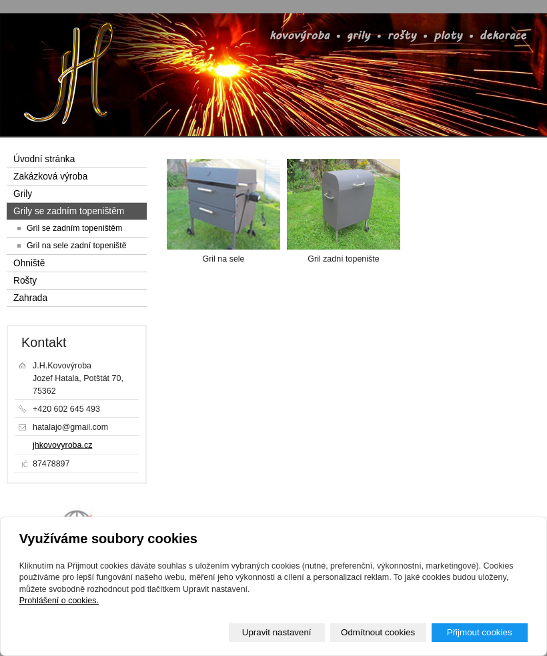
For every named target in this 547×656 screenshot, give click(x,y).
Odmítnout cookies (378, 632)
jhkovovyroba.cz (62, 445)
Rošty (25, 281)
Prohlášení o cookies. (59, 600)
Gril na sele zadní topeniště (77, 245)
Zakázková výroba (50, 177)
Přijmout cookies (479, 632)
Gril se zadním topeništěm (74, 228)
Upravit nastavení (277, 632)
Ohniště (29, 263)
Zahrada (30, 298)
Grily (22, 194)
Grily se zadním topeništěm (68, 211)
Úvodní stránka (44, 159)
